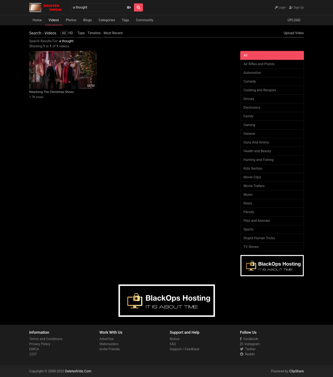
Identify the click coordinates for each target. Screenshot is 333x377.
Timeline (94, 33)
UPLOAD (294, 20)
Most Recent (113, 33)
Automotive (252, 73)
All (245, 55)
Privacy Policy (39, 344)
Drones (249, 99)
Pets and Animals (257, 221)
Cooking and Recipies (260, 90)
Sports (249, 229)
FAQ (173, 344)
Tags (125, 20)
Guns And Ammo (256, 142)
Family (249, 116)
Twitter (247, 349)
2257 (33, 354)
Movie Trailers (254, 186)
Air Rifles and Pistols (259, 64)
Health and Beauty (257, 151)
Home (37, 20)
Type (81, 33)
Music (248, 195)
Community (144, 20)
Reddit (247, 354)
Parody (249, 212)
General (249, 134)
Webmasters (109, 344)
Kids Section (253, 168)
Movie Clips (252, 177)
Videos (54, 20)
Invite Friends (109, 349)
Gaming (249, 125)
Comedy (250, 81)
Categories (107, 20)
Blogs (87, 20)
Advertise (106, 339)
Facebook (249, 339)
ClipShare (296, 371)
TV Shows (251, 247)
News (248, 203)
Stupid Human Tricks (259, 238)
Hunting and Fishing (259, 160)
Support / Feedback (184, 349)
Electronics (252, 108)
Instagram (250, 344)
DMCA (34, 349)
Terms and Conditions (45, 339)
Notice (175, 339)
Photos (71, 20)
